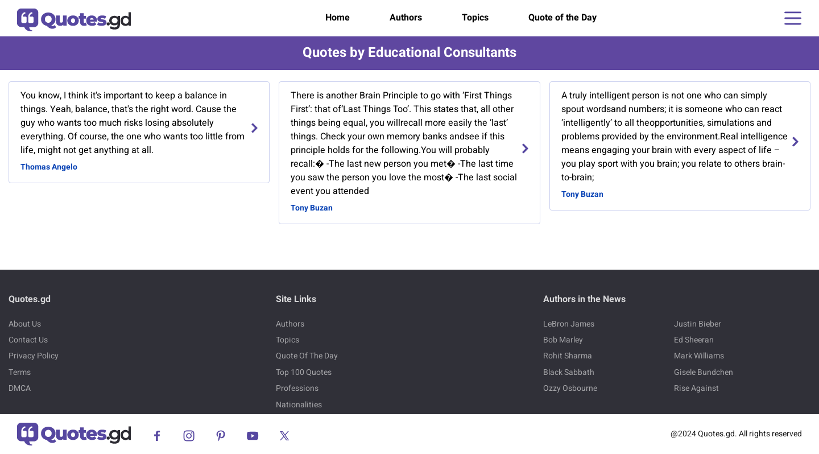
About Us (25, 324)
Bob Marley (563, 340)
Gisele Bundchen (703, 372)
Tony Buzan (312, 208)
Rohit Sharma (567, 356)
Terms (20, 372)
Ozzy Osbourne (570, 388)
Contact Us (28, 340)
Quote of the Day (562, 17)
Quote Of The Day (307, 356)
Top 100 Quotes (304, 372)
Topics (475, 17)
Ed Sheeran (694, 340)
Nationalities (299, 405)
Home (337, 17)
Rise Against (696, 388)
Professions (297, 388)
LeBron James (568, 324)
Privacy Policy (34, 356)
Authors (406, 17)
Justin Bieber (697, 324)
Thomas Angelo (48, 167)
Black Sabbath (568, 372)
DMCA (20, 388)
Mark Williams (699, 356)
